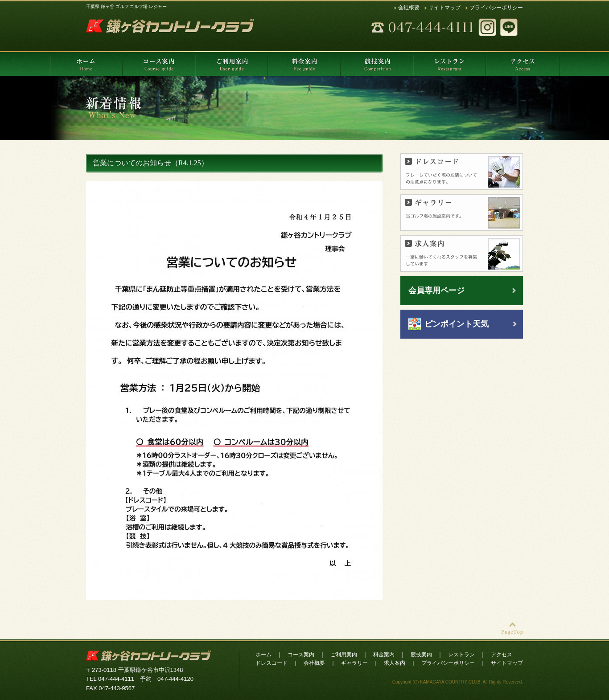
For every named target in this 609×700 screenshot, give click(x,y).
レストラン (461, 654)
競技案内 (421, 654)
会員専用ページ (436, 290)
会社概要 (409, 7)
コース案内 (301, 654)
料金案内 (384, 654)
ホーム (263, 654)
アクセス (501, 654)
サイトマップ (444, 7)
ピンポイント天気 (456, 323)
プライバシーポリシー (496, 7)
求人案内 (394, 663)
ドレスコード (271, 663)
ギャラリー (354, 663)
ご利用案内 (343, 654)
